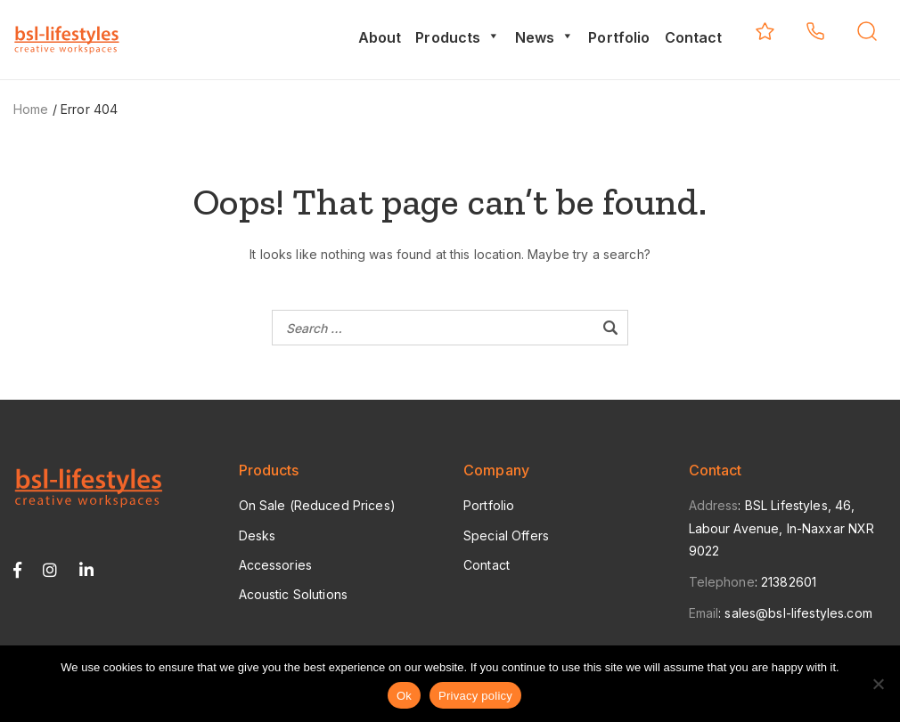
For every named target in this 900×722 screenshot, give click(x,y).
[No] (878, 684)
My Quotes (765, 31)
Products (457, 37)
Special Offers (506, 535)
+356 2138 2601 (815, 31)
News (545, 37)
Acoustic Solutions (293, 594)
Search (867, 31)
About (380, 37)
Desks (257, 535)
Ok (404, 695)
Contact (694, 37)
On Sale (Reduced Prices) (317, 505)
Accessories (276, 564)
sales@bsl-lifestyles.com (797, 613)
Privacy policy (475, 695)
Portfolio (619, 37)
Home (31, 109)
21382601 (788, 581)
